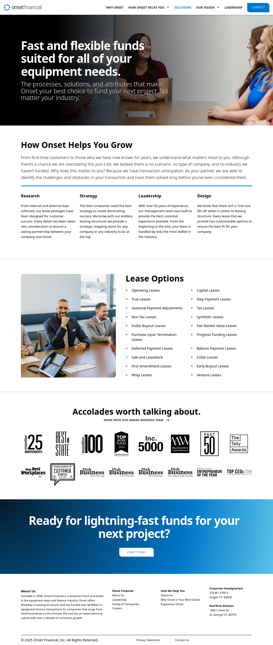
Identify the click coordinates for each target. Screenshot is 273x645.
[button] (149, 7)
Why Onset (114, 7)
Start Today (136, 552)
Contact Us (182, 640)
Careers (117, 608)
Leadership (233, 7)
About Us (118, 595)
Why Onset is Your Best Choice (180, 599)
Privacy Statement (148, 640)
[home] (23, 5)
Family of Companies (125, 604)
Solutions (182, 7)
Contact (258, 7)
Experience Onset (172, 604)
